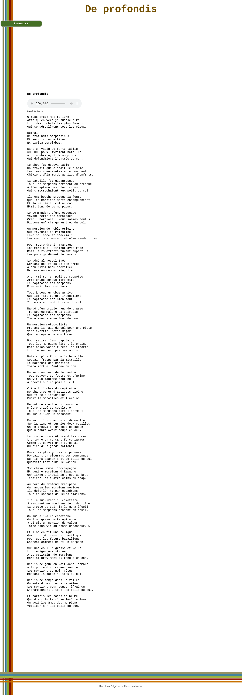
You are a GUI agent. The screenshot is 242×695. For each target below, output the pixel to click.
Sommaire (21, 23)
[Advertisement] (134, 64)
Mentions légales (109, 686)
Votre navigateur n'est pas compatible (54, 103)
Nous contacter (133, 686)
